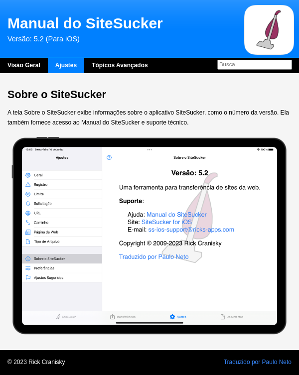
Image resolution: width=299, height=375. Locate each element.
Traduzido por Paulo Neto (258, 362)
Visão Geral (23, 65)
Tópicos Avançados (120, 65)
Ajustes (66, 65)
